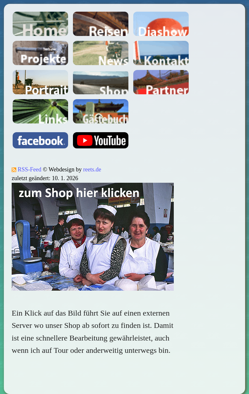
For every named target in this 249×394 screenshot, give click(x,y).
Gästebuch (100, 111)
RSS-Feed (27, 169)
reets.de (92, 169)
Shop (100, 82)
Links (40, 111)
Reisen (100, 24)
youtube (100, 140)
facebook (40, 140)
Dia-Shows (161, 24)
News (100, 53)
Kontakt (161, 53)
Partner (161, 82)
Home (40, 24)
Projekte (40, 53)
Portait (40, 82)
